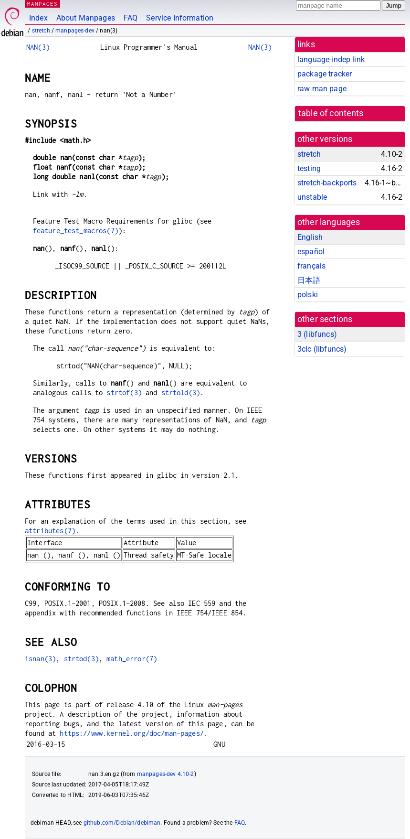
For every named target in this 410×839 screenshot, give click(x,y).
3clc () (322, 349)
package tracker (324, 73)
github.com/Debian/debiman (122, 822)
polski (307, 294)
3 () (317, 334)
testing (309, 168)
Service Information (179, 17)
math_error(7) (131, 659)
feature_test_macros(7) (75, 230)
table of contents (331, 113)
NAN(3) (38, 47)
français (311, 265)
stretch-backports (327, 182)
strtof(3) (123, 392)
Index (38, 17)
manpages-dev (75, 30)
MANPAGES (42, 3)
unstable (312, 197)
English (310, 237)
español (311, 251)
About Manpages (85, 17)
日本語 (308, 280)
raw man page (322, 88)
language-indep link (331, 59)
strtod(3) (81, 659)
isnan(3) (40, 659)
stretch (41, 30)
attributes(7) (50, 531)
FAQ (130, 17)
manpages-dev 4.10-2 (165, 774)
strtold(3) (180, 392)
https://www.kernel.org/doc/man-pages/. (134, 733)
